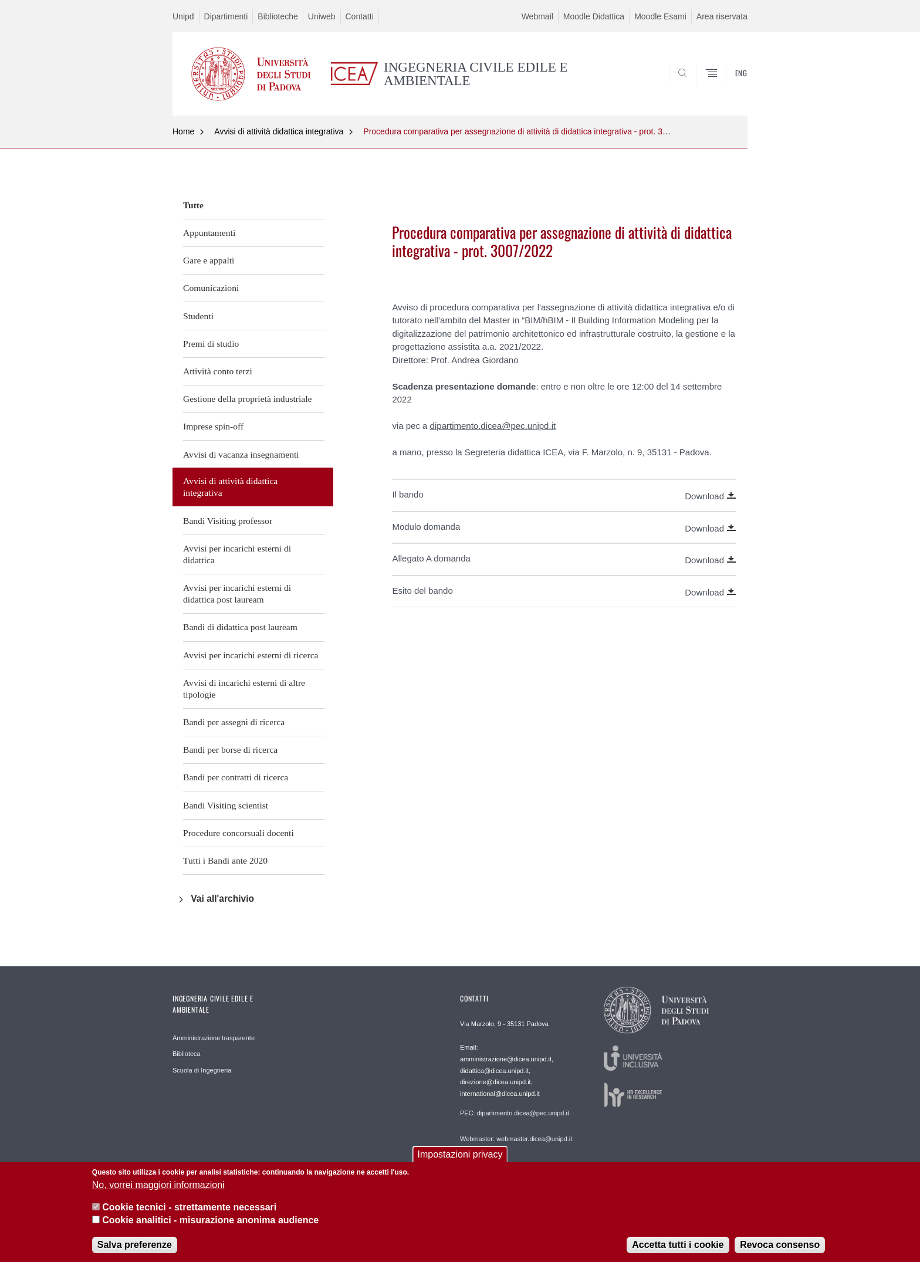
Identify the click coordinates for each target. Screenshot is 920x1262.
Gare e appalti (208, 260)
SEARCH (727, 87)
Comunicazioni (211, 288)
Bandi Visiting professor (227, 521)
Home (183, 131)
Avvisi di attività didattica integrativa (278, 131)
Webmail (537, 16)
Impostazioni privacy (460, 1158)
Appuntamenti (209, 233)
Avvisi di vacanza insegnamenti (241, 454)
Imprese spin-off (213, 426)
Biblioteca (186, 1053)
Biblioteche (278, 16)
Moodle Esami (660, 16)
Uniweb (322, 16)
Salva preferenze (134, 1248)
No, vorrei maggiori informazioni (158, 1188)
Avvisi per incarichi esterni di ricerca (250, 655)
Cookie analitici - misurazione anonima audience (210, 1224)
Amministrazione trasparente (213, 1037)
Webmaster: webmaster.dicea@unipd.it (516, 1138)
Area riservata (722, 16)
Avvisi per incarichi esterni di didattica (237, 554)
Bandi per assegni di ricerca (234, 722)
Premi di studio (211, 344)
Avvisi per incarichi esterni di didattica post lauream (237, 593)
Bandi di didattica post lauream (240, 627)
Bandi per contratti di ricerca (235, 777)
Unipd (183, 16)
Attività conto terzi (217, 371)
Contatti (360, 16)
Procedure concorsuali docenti (238, 833)
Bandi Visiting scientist (225, 805)
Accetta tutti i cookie (677, 1248)
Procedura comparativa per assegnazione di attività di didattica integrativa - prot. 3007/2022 (529, 131)
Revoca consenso (780, 1248)
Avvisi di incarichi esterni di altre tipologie (244, 688)
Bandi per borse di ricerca (230, 750)
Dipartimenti (226, 16)
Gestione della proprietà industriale (247, 399)
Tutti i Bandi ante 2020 (225, 860)
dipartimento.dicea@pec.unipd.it (493, 426)
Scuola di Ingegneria (201, 1070)
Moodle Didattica (593, 16)
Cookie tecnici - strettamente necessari (189, 1211)
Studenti (198, 316)
